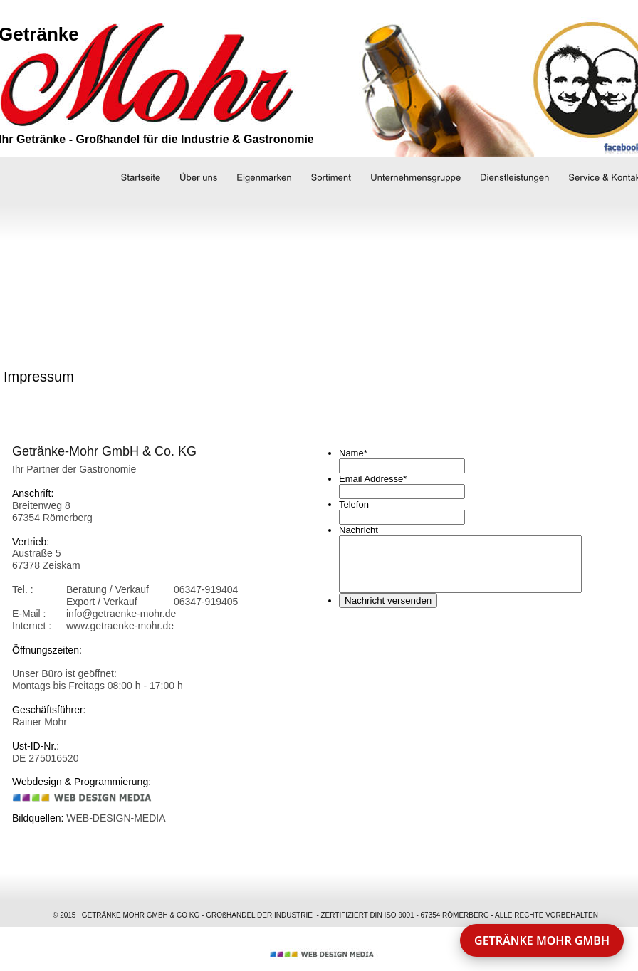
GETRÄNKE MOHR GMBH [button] (542, 940)
